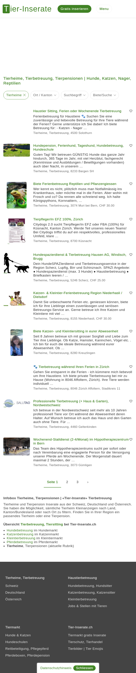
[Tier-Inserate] (29, 9)
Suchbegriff (72, 95)
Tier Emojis (94, 649)
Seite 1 (52, 482)
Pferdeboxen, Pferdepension (27, 655)
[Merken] (131, 111)
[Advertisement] (68, 44)
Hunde (10, 635)
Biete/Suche (102, 95)
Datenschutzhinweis (56, 668)
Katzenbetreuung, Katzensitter (91, 592)
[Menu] (104, 9)
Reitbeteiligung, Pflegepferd (27, 649)
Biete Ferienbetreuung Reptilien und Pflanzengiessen (74, 184)
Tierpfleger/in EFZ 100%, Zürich (58, 219)
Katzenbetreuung (20, 534)
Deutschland (15, 592)
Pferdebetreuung (20, 542)
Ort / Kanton (42, 95)
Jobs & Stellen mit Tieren (87, 606)
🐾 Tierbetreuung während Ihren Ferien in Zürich (71, 367)
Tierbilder (75, 649)
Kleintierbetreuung (21, 538)
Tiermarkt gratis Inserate (87, 635)
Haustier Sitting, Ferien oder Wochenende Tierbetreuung (77, 111)
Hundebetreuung (20, 530)
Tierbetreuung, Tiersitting (42, 524)
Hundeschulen (16, 642)
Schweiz (11, 586)
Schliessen (84, 668)
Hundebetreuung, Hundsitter (90, 586)
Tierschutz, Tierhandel (85, 642)
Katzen (25, 635)
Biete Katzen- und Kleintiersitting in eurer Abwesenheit (75, 331)
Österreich (13, 599)
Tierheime (14, 95)
